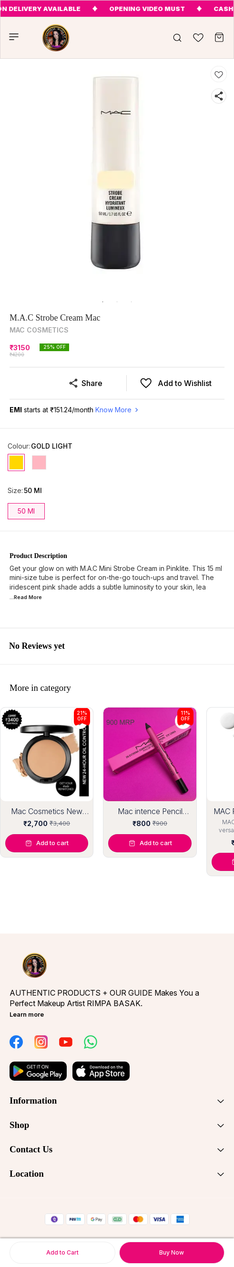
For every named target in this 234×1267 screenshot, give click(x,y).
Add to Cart (62, 1252)
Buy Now (171, 1252)
